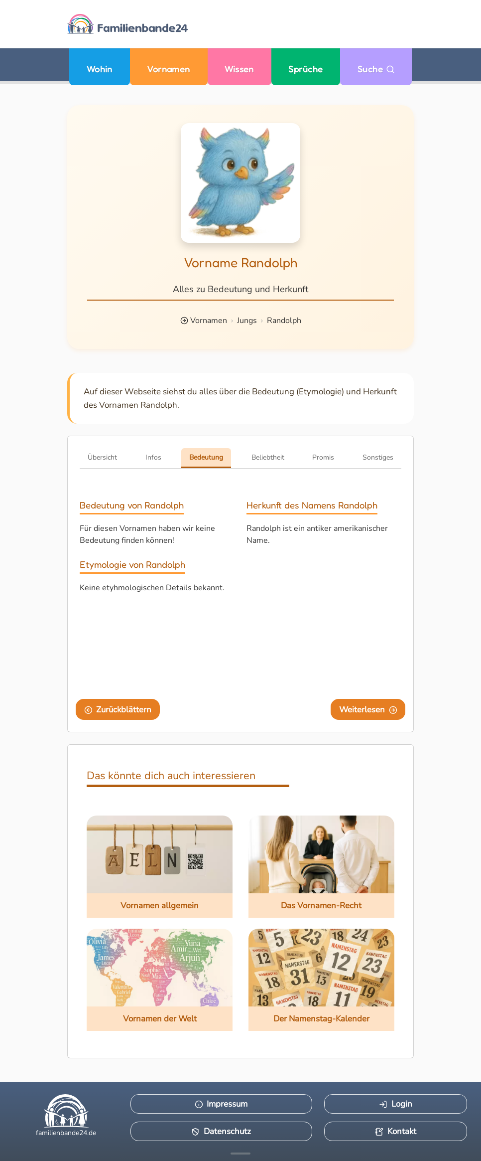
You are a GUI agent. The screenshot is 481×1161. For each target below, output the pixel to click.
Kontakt (395, 1131)
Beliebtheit (267, 457)
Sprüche (305, 69)
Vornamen (168, 69)
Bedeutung (206, 457)
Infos (153, 457)
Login (395, 1104)
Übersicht (102, 457)
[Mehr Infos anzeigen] (240, 1153)
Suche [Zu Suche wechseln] (376, 69)
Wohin (100, 69)
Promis (323, 457)
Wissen (239, 69)
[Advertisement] (323, 620)
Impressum (221, 1104)
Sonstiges (377, 457)
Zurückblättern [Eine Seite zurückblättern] (118, 709)
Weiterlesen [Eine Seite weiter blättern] (368, 709)
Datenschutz (221, 1131)
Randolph (284, 320)
